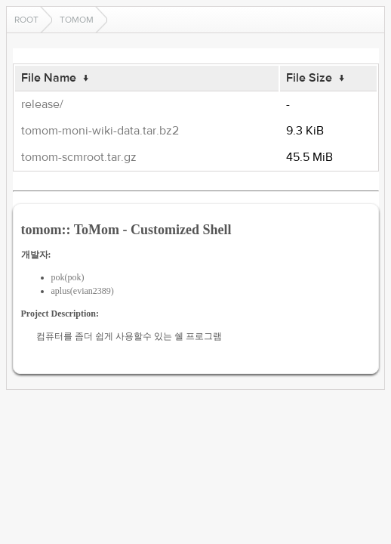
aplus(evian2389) (82, 291)
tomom (77, 20)
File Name (48, 77)
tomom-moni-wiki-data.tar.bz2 (100, 130)
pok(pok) (68, 277)
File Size (309, 77)
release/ (42, 104)
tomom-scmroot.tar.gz (79, 157)
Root (26, 20)
